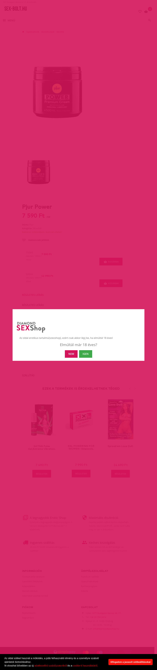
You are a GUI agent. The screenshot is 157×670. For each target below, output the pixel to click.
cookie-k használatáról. (85, 665)
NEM (71, 354)
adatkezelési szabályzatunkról (50, 665)
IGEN (86, 354)
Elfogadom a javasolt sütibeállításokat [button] (131, 662)
